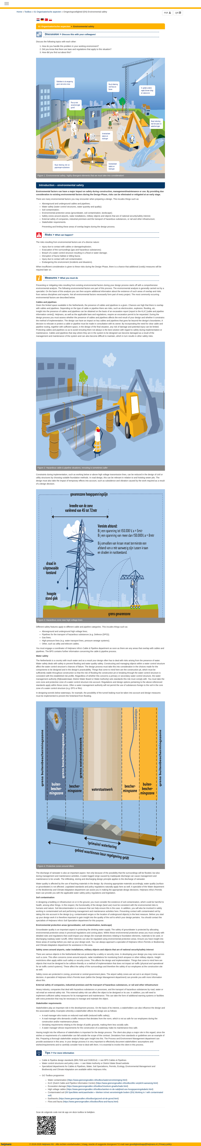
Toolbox (27, 12)
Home (19, 12)
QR (178, 13)
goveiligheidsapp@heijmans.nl (143, 1144)
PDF (167, 13)
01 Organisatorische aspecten (47, 12)
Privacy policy (165, 1144)
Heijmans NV (48, 1144)
